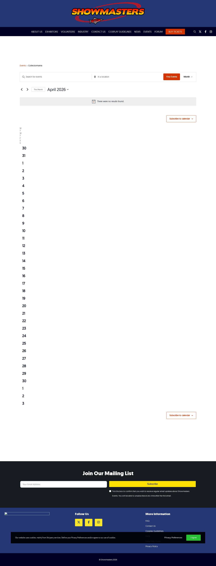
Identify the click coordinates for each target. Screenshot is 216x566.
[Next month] (27, 89)
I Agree (193, 537)
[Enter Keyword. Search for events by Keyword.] (56, 77)
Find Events (171, 76)
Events (23, 65)
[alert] (108, 101)
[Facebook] (204, 31)
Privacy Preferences (173, 537)
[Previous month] (21, 89)
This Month (38, 89)
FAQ (147, 521)
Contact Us (151, 526)
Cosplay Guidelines (155, 531)
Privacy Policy (152, 546)
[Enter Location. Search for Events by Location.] (128, 77)
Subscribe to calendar (180, 118)
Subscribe (152, 484)
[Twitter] (198, 31)
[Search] (193, 31)
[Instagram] (209, 31)
